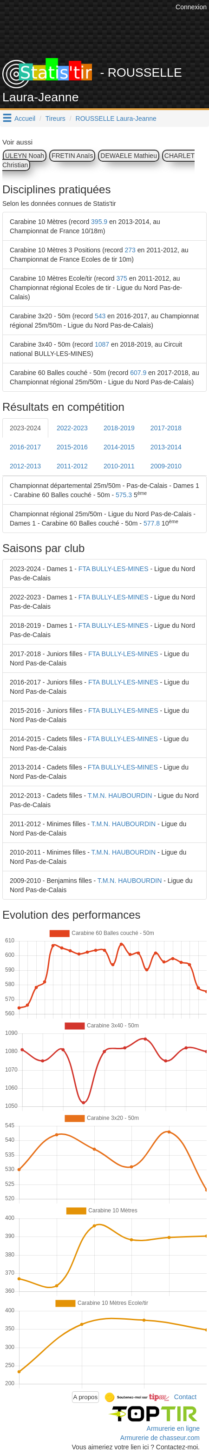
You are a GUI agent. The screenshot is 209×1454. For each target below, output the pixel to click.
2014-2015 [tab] (119, 447)
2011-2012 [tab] (72, 466)
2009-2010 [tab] (166, 466)
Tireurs (55, 118)
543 (100, 316)
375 (122, 278)
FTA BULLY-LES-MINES (113, 568)
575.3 (124, 495)
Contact (185, 1396)
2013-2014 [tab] (166, 447)
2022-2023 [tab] (72, 428)
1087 (102, 344)
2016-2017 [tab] (25, 447)
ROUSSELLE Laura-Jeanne (116, 118)
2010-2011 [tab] (119, 466)
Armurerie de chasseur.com (160, 1437)
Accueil (24, 118)
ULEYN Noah (24, 155)
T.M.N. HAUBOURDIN (120, 795)
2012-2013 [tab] (25, 466)
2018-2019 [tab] (119, 428)
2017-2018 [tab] (166, 428)
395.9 (99, 221)
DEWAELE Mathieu (128, 155)
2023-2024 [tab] (25, 428)
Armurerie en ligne (173, 1428)
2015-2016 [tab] (72, 447)
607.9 (138, 372)
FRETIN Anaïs (72, 155)
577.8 (152, 523)
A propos (85, 1397)
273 (129, 250)
